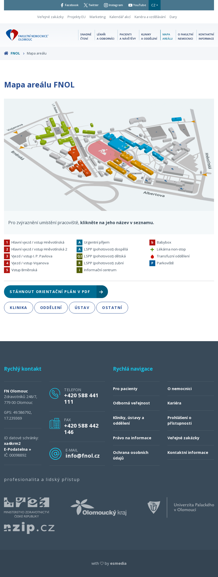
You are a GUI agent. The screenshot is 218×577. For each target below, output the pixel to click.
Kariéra (174, 402)
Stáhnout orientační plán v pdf (57, 291)
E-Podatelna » (17, 449)
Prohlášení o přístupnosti (179, 420)
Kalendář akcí (120, 16)
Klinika (18, 307)
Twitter (90, 5)
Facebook (66, 5)
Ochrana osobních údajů (130, 455)
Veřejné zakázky (50, 16)
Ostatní (112, 307)
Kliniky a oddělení (149, 36)
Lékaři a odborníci (105, 36)
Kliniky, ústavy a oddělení (128, 420)
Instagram (115, 5)
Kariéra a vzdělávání (150, 16)
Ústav (82, 307)
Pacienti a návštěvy (128, 36)
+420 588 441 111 (81, 398)
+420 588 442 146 (81, 428)
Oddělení (51, 307)
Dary (173, 16)
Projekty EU (77, 16)
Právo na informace (132, 437)
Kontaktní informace (206, 36)
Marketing (98, 16)
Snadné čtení (85, 36)
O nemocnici (179, 388)
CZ (158, 5)
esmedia (118, 563)
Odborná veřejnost (131, 402)
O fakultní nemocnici (185, 36)
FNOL (14, 53)
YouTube (140, 5)
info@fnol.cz (82, 455)
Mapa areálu (167, 36)
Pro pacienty (125, 388)
